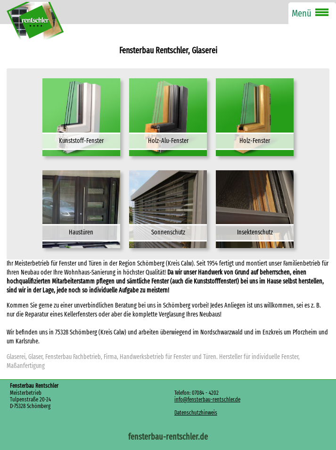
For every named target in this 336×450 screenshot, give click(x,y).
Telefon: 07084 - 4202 (196, 393)
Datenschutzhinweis (195, 412)
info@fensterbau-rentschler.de (207, 399)
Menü (301, 13)
